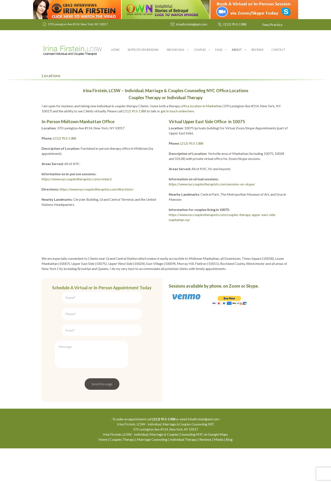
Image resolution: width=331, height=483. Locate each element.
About (237, 49)
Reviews (257, 49)
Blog (229, 474)
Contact (278, 49)
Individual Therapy (183, 474)
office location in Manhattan (201, 106)
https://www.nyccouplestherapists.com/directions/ (97, 189)
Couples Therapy (122, 474)
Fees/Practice (272, 25)
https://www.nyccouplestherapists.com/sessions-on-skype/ (212, 184)
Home (115, 49)
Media (218, 474)
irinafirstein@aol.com (191, 24)
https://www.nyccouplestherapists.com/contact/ (77, 179)
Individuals (175, 49)
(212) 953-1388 (234, 24)
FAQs (218, 49)
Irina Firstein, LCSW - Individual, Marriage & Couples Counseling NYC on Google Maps (165, 469)
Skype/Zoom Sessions (143, 49)
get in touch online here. (178, 111)
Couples (200, 49)
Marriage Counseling (152, 474)
